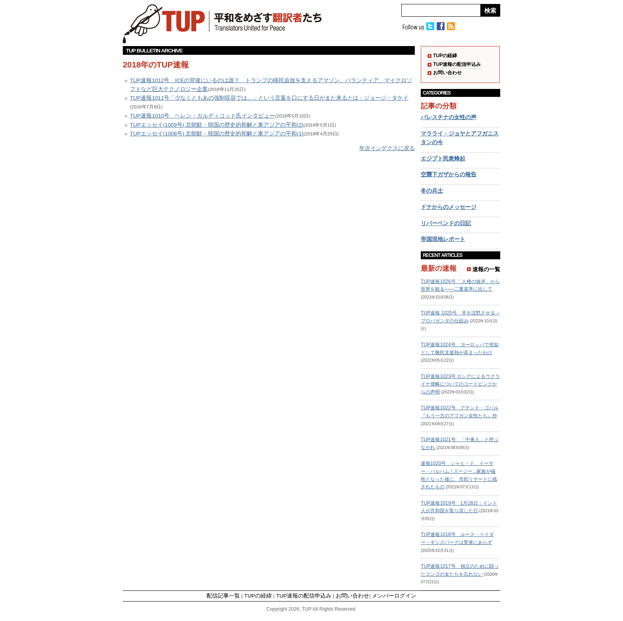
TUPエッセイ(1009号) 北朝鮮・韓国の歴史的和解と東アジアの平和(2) (217, 125)
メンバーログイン (394, 596)
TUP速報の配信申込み (457, 64)
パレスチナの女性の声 (448, 117)
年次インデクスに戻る (387, 148)
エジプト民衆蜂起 (443, 159)
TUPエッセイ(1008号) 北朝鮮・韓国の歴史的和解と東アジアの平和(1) (217, 134)
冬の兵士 (432, 191)
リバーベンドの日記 (446, 223)
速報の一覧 (486, 269)
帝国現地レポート (443, 239)
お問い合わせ (447, 72)
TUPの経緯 (445, 55)
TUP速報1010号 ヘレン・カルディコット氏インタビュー (202, 116)
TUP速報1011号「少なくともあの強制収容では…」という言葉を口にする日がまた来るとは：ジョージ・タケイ (269, 98)
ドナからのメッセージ (448, 207)
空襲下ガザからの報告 (448, 174)
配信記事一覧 (223, 596)
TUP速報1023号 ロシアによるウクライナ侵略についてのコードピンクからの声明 (460, 384)
